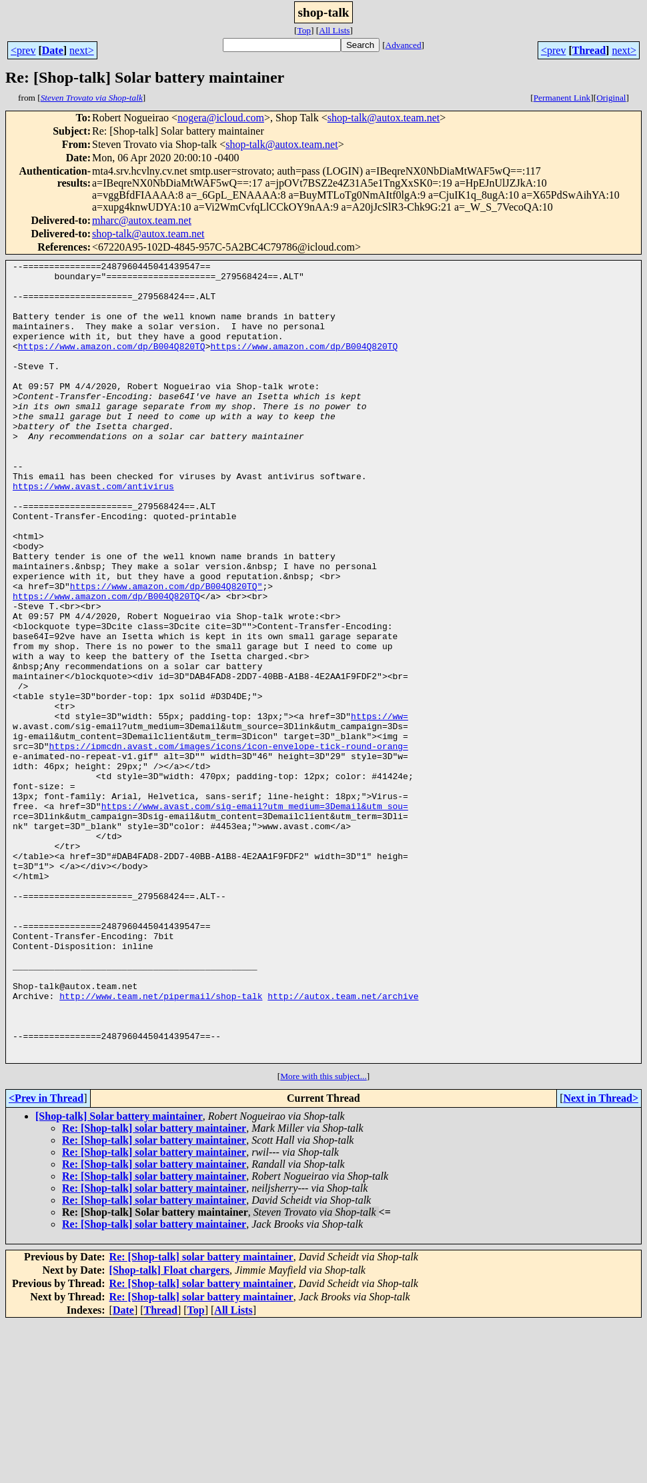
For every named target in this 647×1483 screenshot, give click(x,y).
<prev (23, 50)
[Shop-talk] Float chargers (169, 1430)
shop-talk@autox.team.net (384, 117)
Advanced (404, 45)
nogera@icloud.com (220, 117)
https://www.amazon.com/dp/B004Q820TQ (111, 364)
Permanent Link (562, 98)
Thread (589, 50)
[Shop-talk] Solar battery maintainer (119, 1276)
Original (611, 98)
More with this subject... (323, 1236)
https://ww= (379, 808)
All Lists (334, 30)
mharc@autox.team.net (141, 220)
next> (81, 50)
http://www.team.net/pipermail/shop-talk (160, 1144)
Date (52, 50)
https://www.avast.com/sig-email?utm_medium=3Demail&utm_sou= (254, 916)
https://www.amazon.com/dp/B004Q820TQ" (166, 652)
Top (304, 30)
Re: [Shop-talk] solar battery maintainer (154, 1288)
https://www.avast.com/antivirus (93, 532)
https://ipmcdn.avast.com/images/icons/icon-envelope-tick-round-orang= (228, 844)
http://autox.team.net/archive (342, 1144)
